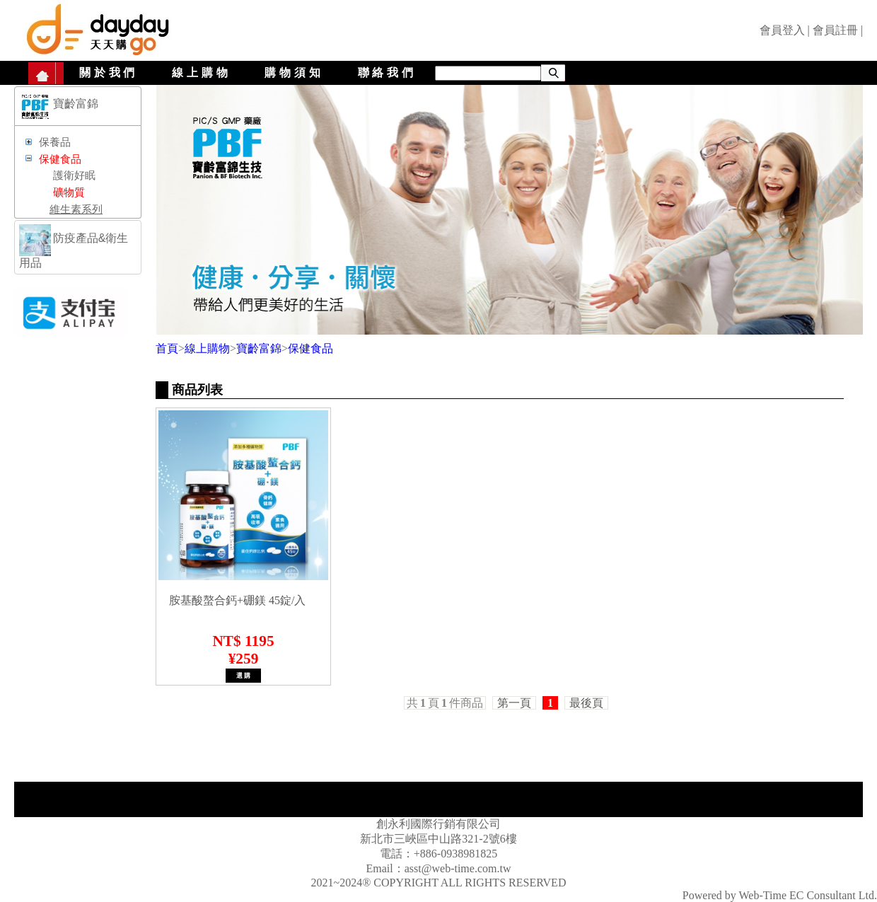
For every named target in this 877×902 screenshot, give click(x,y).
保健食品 (310, 348)
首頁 (167, 348)
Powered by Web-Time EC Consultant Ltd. (780, 895)
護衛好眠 (74, 175)
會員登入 (782, 30)
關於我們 (108, 73)
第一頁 (514, 703)
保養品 (55, 142)
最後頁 (586, 703)
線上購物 (201, 73)
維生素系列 (76, 209)
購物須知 (294, 73)
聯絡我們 (387, 73)
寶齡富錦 (258, 348)
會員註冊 (835, 30)
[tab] (77, 106)
